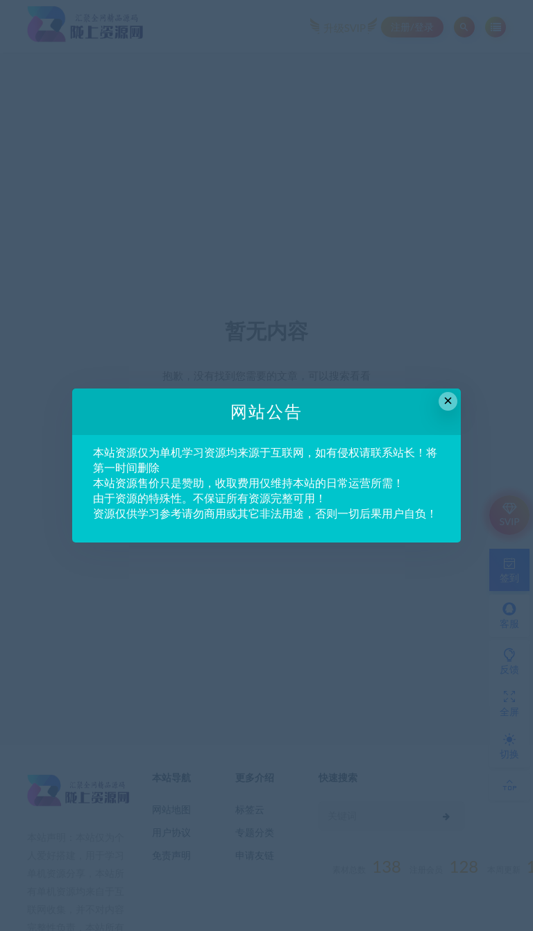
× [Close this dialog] (447, 400)
